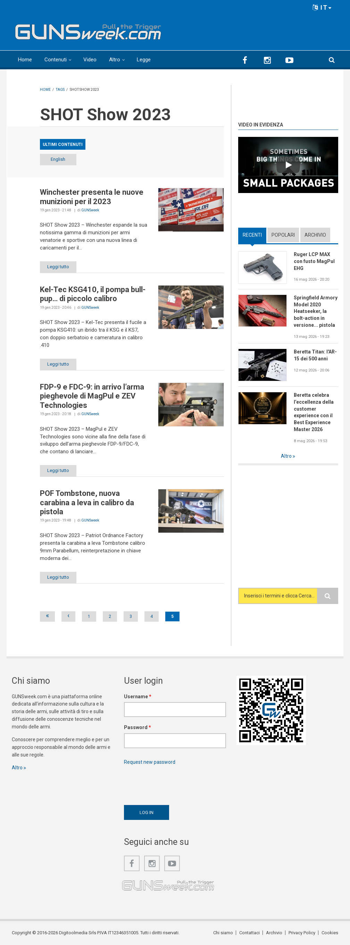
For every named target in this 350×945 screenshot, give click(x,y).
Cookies (330, 932)
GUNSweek (90, 210)
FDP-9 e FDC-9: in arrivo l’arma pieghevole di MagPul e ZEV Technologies (92, 396)
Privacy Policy (302, 932)
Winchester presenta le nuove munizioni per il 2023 (91, 196)
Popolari (283, 235)
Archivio (315, 235)
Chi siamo (223, 932)
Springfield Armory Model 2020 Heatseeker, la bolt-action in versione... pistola (316, 311)
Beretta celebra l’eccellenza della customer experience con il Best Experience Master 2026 (314, 412)
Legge (144, 59)
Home (25, 59)
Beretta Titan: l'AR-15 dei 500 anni (315, 355)
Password (137, 727)
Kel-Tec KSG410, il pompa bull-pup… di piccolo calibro (92, 294)
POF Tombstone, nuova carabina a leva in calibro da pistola (87, 502)
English (58, 159)
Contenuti (55, 59)
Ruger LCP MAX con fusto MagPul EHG (314, 261)
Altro (114, 59)
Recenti (252, 235)
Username (137, 696)
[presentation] (177, 783)
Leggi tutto (58, 266)
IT (322, 7)
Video (90, 59)
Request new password (149, 762)
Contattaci (249, 932)
